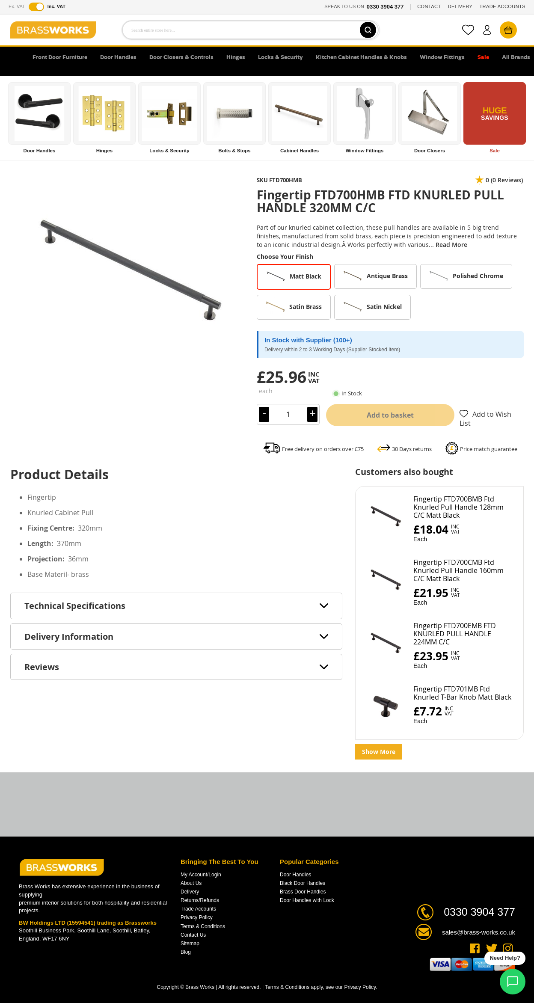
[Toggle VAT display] (36, 7)
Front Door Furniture (60, 57)
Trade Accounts (198, 909)
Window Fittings (442, 57)
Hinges (235, 57)
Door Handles (118, 57)
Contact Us (193, 935)
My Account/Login (201, 875)
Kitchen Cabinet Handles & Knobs (361, 57)
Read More (451, 244)
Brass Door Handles (303, 892)
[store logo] (53, 30)
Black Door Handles (302, 883)
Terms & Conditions (203, 926)
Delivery (190, 892)
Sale (483, 57)
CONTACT (429, 6)
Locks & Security (280, 57)
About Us (191, 883)
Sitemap (190, 944)
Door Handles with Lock (307, 900)
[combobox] (250, 30)
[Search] (367, 30)
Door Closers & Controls (181, 57)
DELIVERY (460, 6)
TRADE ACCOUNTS (502, 6)
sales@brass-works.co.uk (478, 932)
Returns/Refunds (200, 900)
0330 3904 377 (385, 6)
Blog (186, 952)
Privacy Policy (197, 917)
